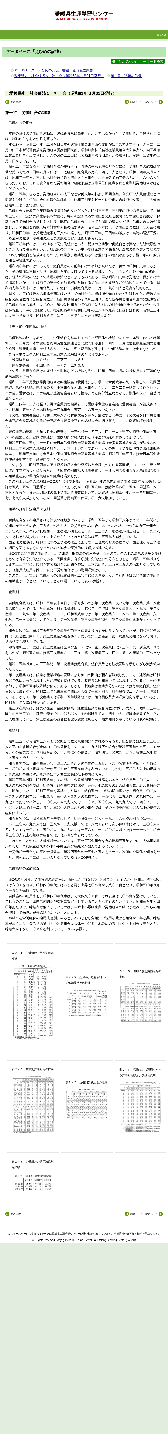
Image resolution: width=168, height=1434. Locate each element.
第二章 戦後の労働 (126, 76)
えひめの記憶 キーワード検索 (137, 61)
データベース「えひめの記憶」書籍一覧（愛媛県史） (55, 70)
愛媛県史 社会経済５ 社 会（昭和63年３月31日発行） (59, 76)
